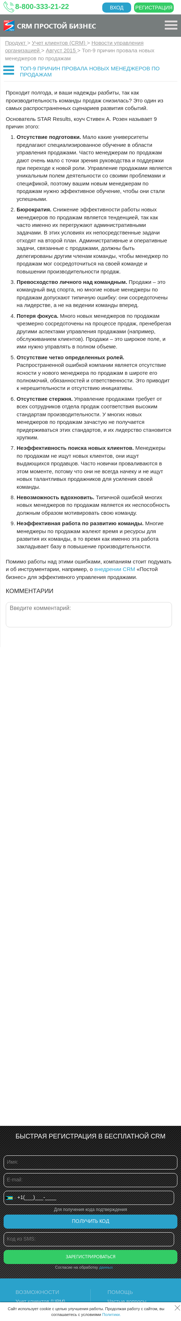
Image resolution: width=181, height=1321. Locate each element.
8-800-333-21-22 (42, 6)
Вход (117, 7)
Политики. (111, 1314)
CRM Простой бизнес (56, 25)
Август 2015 (61, 50)
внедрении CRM (114, 569)
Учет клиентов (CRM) (59, 43)
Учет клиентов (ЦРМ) (40, 1301)
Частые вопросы (127, 1301)
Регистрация (154, 7)
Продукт (16, 43)
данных (106, 1267)
